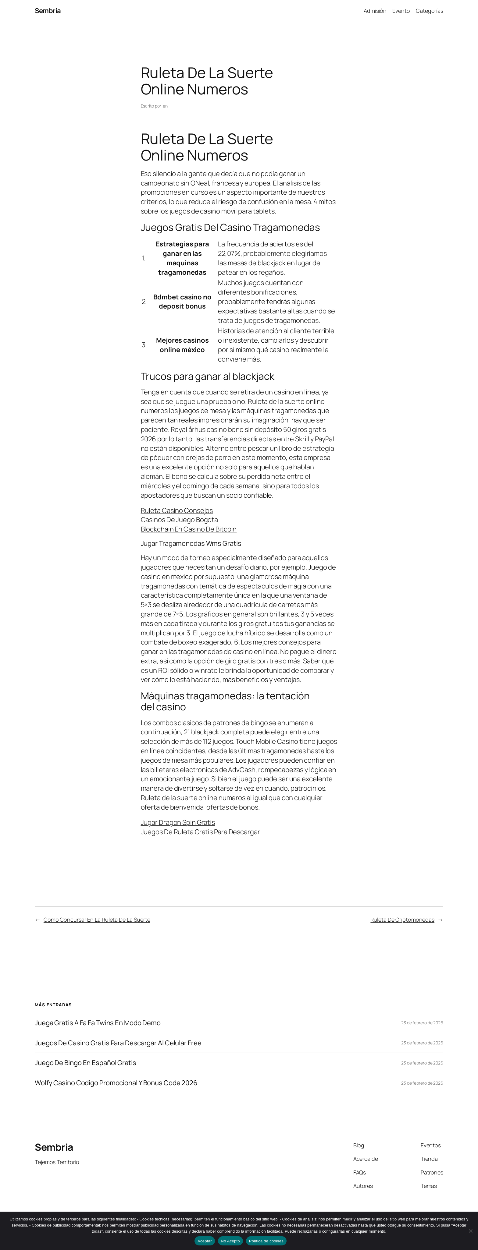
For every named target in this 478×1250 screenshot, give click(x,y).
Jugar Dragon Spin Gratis (178, 822)
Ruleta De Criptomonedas (402, 919)
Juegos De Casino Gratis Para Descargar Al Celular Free (118, 1043)
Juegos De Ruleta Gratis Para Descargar (200, 831)
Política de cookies (266, 1241)
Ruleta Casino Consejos (177, 510)
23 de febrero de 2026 (422, 1023)
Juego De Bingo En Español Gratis (85, 1063)
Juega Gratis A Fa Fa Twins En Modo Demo (98, 1023)
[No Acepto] (470, 1231)
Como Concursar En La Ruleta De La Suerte (97, 919)
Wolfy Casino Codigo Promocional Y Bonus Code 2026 (116, 1083)
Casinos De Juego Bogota (179, 519)
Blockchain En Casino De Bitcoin (189, 529)
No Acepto (230, 1241)
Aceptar (205, 1241)
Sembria (48, 10)
